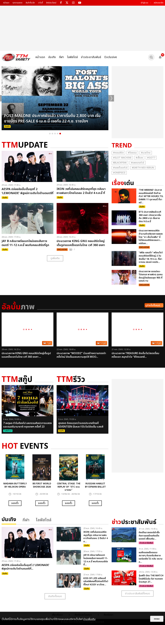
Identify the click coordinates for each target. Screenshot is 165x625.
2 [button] (52, 133)
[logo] (16, 57)
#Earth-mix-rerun (143, 167)
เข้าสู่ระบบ (144, 2)
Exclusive (110, 57)
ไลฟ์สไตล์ (72, 57)
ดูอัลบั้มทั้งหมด (152, 305)
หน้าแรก (6, 2)
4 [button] (57, 133)
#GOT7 (151, 157)
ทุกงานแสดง (17, 2)
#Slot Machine (122, 157)
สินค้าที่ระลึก (30, 2)
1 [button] (50, 133)
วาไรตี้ (40, 2)
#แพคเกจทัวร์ (137, 162)
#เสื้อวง (139, 157)
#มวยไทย (145, 152)
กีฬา (61, 57)
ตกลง (157, 618)
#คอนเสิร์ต (118, 152)
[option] (55, 98)
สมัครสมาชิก (158, 2)
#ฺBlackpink (120, 162)
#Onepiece (119, 172)
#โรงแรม (132, 152)
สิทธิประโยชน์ (51, 2)
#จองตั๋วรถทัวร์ (120, 167)
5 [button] (60, 133)
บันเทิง (52, 57)
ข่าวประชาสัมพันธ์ (91, 57)
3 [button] (55, 133)
